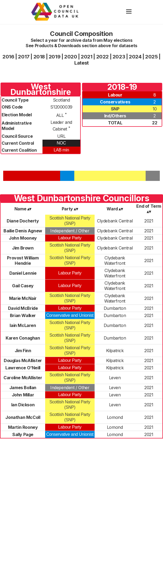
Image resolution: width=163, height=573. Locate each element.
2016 (8, 57)
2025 (151, 57)
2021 (86, 57)
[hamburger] (129, 12)
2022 (102, 57)
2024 (135, 57)
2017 (23, 57)
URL (61, 136)
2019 (54, 57)
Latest (81, 63)
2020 (70, 57)
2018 (39, 57)
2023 (118, 57)
